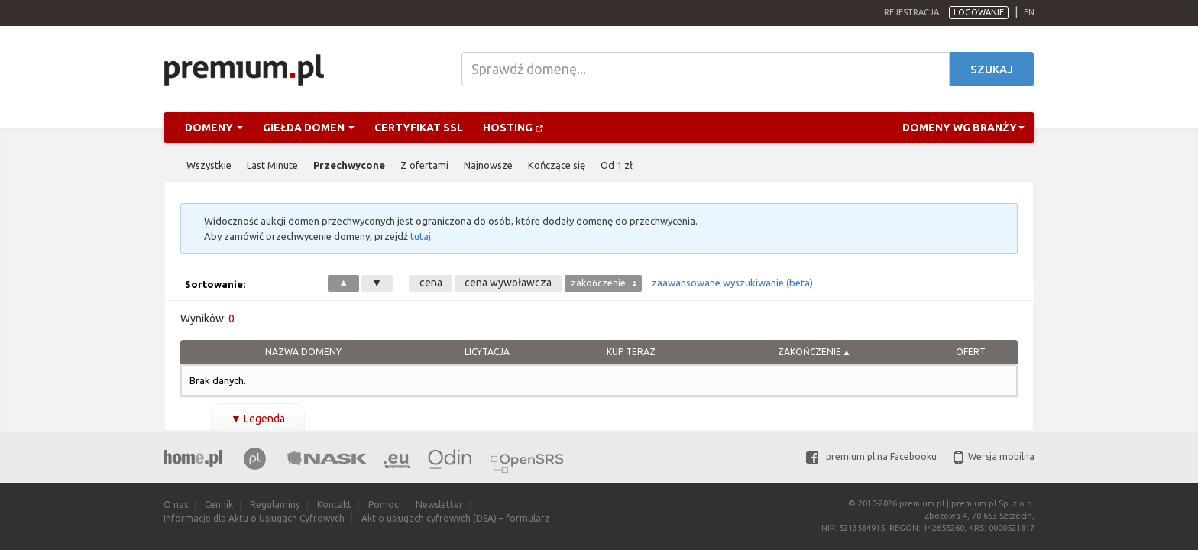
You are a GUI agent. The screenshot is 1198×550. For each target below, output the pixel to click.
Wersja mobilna (994, 456)
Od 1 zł (617, 165)
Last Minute (272, 165)
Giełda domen (309, 127)
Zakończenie (809, 352)
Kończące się (556, 165)
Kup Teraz (631, 352)
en (1029, 12)
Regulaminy (275, 505)
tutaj (420, 236)
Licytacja (487, 352)
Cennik (219, 505)
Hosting (513, 127)
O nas (176, 505)
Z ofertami (424, 165)
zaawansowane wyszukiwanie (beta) (732, 282)
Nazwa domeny (303, 352)
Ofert (971, 352)
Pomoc (383, 505)
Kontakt (334, 505)
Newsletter (439, 505)
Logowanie (979, 12)
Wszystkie (209, 165)
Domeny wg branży (963, 127)
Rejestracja (911, 12)
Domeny (214, 127)
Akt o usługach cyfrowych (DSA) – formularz (455, 518)
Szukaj (991, 69)
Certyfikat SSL (418, 127)
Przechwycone (349, 165)
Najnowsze (488, 165)
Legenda (258, 418)
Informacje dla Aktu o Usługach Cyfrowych (254, 518)
